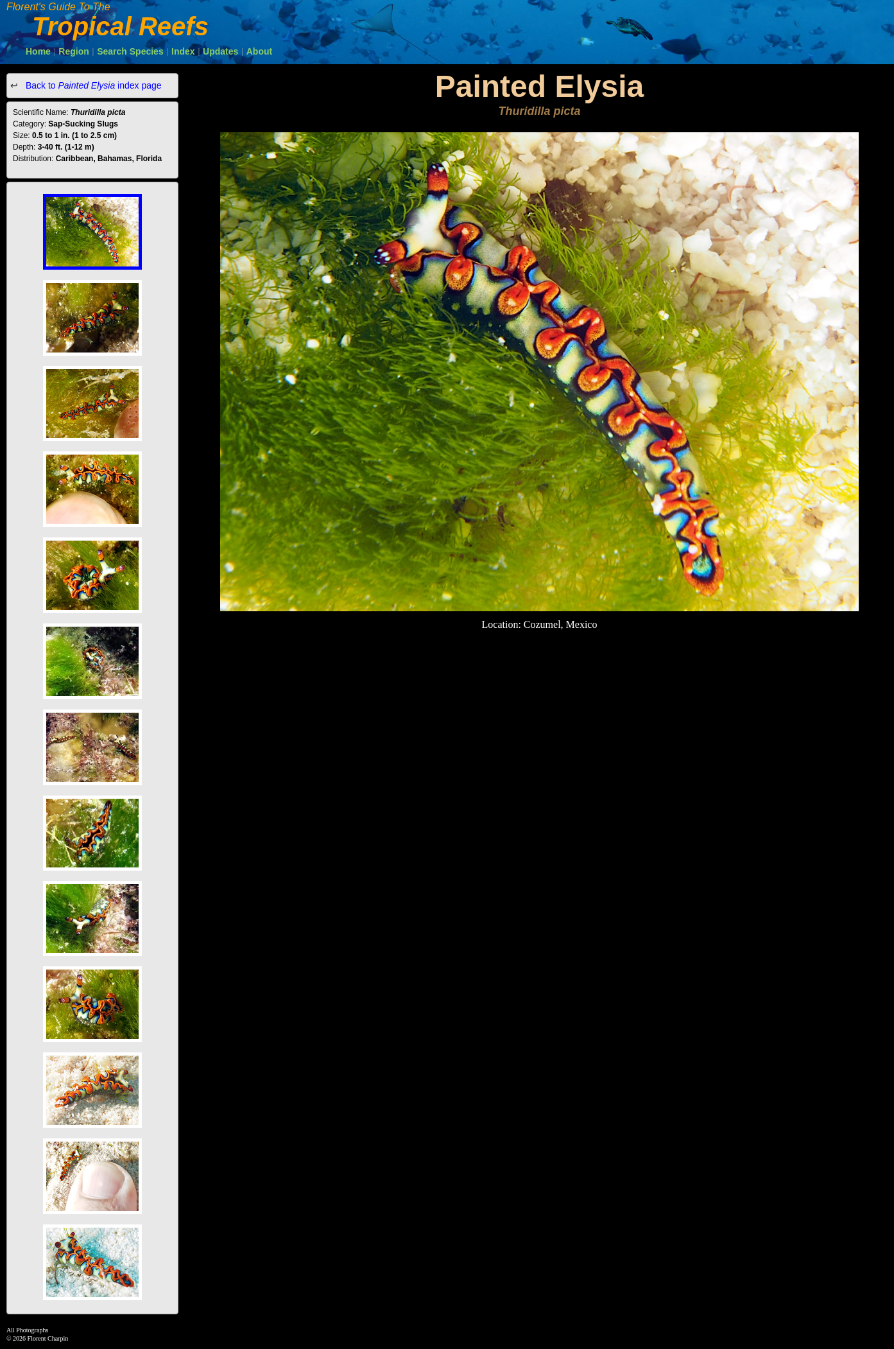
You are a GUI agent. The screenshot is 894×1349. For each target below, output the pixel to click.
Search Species (130, 51)
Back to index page (92, 85)
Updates (220, 51)
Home (38, 51)
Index (183, 51)
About (259, 51)
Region (73, 51)
